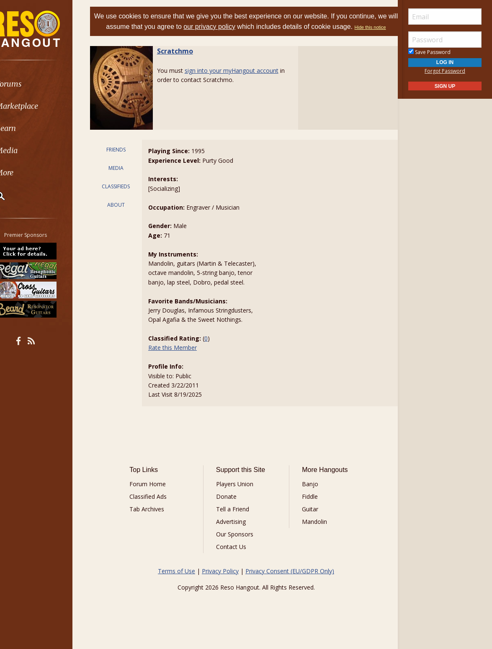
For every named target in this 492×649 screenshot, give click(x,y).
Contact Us (234, 557)
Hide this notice (246, 37)
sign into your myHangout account (242, 81)
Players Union (237, 494)
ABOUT (125, 214)
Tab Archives (155, 519)
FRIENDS (124, 159)
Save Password (429, 52)
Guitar (307, 519)
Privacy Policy (220, 581)
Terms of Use (176, 581)
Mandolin (311, 532)
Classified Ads (156, 506)
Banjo (307, 494)
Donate (229, 506)
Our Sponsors (237, 544)
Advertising (234, 532)
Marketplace (39, 106)
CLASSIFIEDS (125, 196)
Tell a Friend (235, 519)
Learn (28, 128)
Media (28, 150)
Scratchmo (185, 61)
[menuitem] (47, 84)
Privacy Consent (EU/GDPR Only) (289, 581)
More (26, 172)
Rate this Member (179, 358)
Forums (31, 84)
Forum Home (156, 494)
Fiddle (307, 506)
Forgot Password (445, 70)
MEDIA (124, 178)
